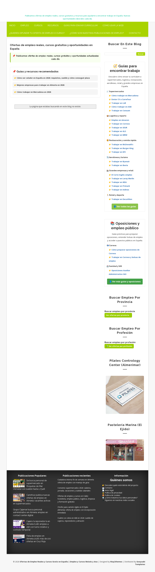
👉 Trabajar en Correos (119, 124)
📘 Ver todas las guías (125, 206)
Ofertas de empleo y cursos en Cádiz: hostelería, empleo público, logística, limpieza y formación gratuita (76, 499)
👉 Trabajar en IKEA (118, 182)
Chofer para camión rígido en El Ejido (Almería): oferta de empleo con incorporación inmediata (77, 510)
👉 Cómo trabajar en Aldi (120, 107)
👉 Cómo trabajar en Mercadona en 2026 (32, 92)
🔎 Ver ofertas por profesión (119, 346)
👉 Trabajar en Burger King (121, 148)
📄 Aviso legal (108, 490)
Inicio (12, 25)
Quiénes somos (121, 480)
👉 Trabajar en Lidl (117, 103)
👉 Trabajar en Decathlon (120, 199)
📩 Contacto (107, 488)
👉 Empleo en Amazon (119, 120)
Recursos (53, 25)
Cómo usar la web (113, 25)
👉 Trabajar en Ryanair (119, 161)
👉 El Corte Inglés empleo (120, 175)
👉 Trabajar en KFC (117, 152)
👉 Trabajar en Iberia (118, 165)
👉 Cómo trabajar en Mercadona (123, 95)
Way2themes (116, 561)
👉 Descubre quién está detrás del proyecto (120, 485)
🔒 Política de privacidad (112, 492)
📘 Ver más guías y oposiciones (125, 281)
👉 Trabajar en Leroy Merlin (121, 178)
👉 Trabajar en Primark (119, 186)
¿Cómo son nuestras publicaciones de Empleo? (97, 33)
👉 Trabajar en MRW (118, 135)
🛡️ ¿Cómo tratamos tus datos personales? (119, 497)
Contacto (135, 33)
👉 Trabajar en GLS (117, 131)
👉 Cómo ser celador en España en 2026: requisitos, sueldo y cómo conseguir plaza (52, 78)
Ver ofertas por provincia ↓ (118, 315)
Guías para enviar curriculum (81, 25)
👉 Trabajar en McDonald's (121, 144)
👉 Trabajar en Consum (119, 110)
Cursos (38, 25)
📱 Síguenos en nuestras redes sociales (118, 500)
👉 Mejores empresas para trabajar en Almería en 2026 (39, 85)
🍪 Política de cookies (111, 495)
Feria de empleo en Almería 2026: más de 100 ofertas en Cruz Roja (38, 539)
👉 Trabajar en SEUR (118, 127)
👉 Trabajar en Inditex (119, 189)
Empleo (24, 25)
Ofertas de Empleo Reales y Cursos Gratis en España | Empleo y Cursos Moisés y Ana (69, 5)
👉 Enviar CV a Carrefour (120, 99)
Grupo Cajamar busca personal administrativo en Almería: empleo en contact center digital (30, 512)
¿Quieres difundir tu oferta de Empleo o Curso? (37, 33)
